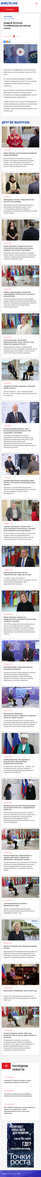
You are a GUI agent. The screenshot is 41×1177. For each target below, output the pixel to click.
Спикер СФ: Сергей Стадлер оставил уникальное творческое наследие (17, 1081)
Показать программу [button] (28, 9)
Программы (8, 16)
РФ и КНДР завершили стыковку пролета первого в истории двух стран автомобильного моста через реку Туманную (19, 1110)
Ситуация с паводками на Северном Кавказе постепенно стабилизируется (18, 1095)
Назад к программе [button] (9, 18)
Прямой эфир (8, 9)
